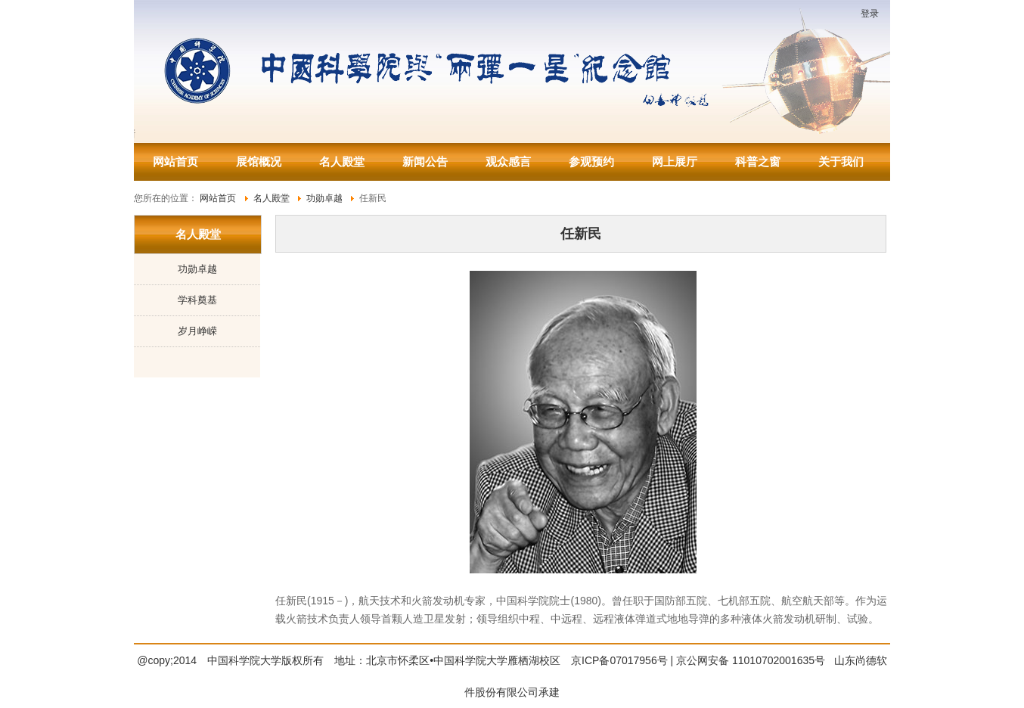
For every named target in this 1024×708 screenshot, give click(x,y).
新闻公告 (425, 161)
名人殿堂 (342, 161)
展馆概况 (258, 161)
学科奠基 (197, 300)
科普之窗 (757, 161)
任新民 (580, 233)
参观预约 (591, 161)
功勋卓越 (197, 269)
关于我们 (841, 161)
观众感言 (508, 161)
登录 (870, 13)
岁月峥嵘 (197, 331)
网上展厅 (674, 161)
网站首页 (175, 161)
